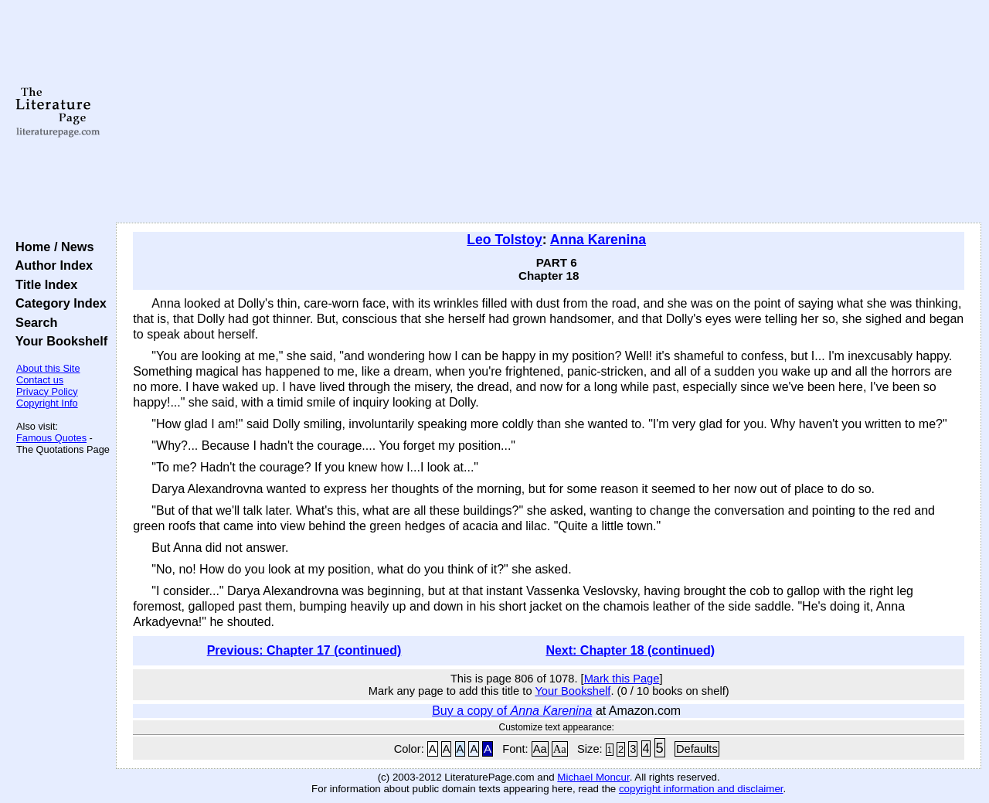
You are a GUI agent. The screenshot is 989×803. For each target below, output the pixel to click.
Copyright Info (47, 403)
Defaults (697, 749)
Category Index (57, 303)
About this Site (48, 368)
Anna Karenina (598, 239)
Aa (540, 749)
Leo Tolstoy (504, 239)
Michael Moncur (593, 777)
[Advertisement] (549, 112)
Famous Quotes (51, 438)
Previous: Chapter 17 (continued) (304, 650)
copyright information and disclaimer (701, 788)
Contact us (39, 380)
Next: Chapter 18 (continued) (630, 650)
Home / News (51, 246)
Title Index (42, 284)
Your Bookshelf (57, 341)
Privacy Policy (47, 391)
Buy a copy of (512, 710)
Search (32, 322)
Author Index (50, 265)
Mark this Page (622, 678)
